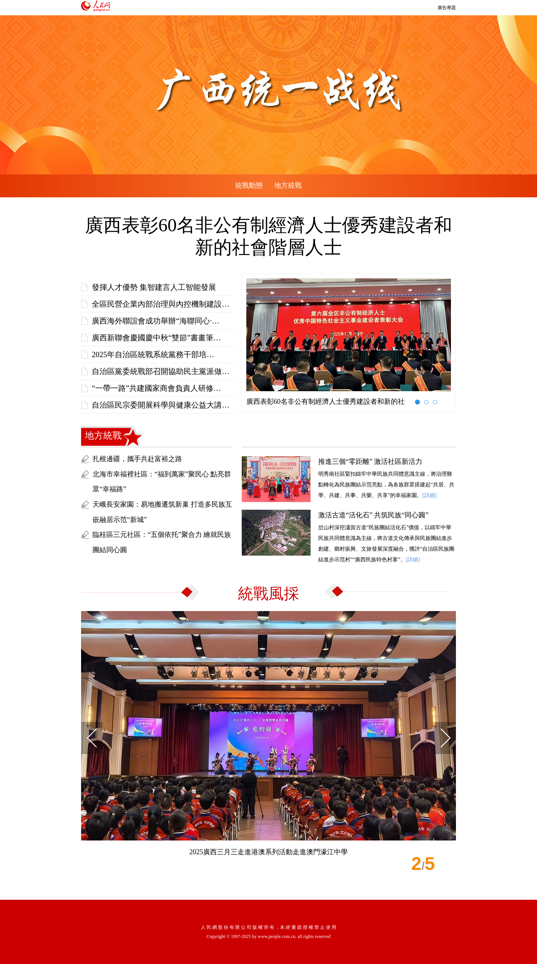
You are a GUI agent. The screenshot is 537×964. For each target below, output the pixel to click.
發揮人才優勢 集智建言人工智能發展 (154, 287)
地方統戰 (288, 185)
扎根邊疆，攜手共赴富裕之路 (137, 459)
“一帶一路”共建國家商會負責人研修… (156, 388)
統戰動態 (249, 185)
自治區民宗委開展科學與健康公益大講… (160, 405)
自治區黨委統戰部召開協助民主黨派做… (160, 371)
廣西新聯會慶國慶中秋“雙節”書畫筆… (156, 337)
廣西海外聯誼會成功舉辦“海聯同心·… (156, 321)
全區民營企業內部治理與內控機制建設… (160, 304)
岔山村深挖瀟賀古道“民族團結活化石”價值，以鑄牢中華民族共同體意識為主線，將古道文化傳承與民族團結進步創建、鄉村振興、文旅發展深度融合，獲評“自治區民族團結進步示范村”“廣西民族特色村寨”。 (349, 536)
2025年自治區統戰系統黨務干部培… (153, 354)
